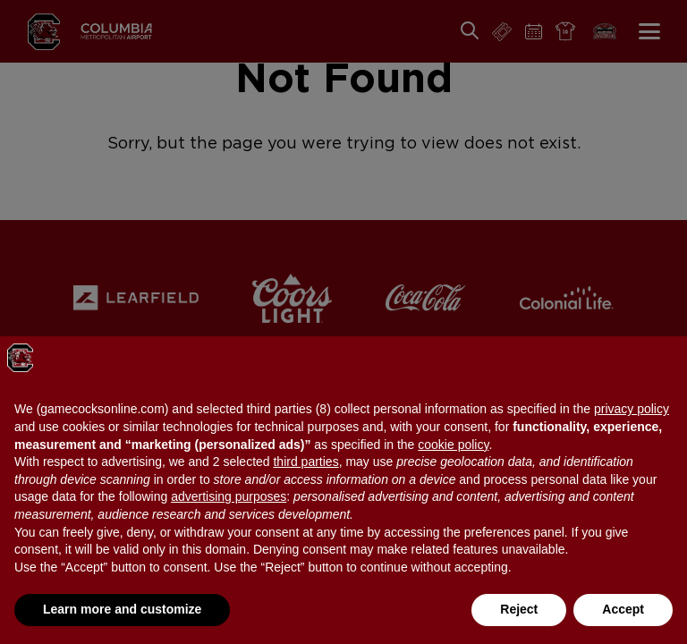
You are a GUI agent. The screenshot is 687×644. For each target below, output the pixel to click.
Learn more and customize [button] (122, 609)
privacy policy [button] (631, 409)
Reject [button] (519, 609)
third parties (305, 461)
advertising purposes (228, 496)
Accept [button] (623, 609)
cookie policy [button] (453, 444)
